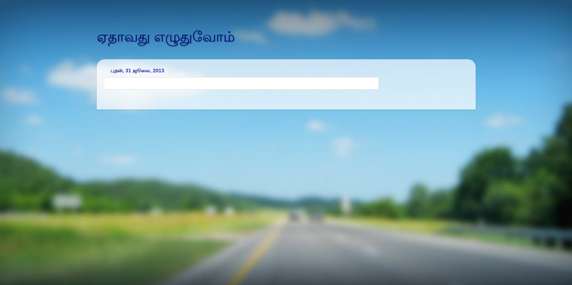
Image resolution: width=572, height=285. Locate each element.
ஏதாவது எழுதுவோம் (166, 36)
